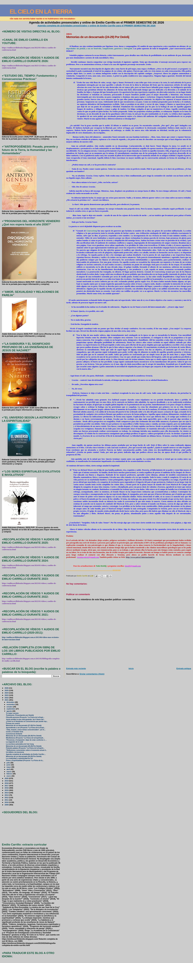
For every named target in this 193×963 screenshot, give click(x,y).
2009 (7, 805)
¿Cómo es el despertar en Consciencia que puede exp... (27, 721)
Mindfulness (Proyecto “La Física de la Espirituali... (25, 738)
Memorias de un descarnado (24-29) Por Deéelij (23, 756)
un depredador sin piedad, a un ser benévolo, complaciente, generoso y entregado (128, 47)
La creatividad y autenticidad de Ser (19, 758)
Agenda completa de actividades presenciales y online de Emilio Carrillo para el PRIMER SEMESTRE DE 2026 (97, 25)
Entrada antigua (183, 668)
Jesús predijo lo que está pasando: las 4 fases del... (25, 719)
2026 (7, 688)
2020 (7, 778)
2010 (7, 802)
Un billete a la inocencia (15, 752)
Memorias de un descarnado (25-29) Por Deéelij (23, 746)
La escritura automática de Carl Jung (20, 744)
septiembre (11, 709)
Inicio (131, 668)
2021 (7, 700)
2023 (7, 695)
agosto (9, 711)
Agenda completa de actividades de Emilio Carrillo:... (26, 754)
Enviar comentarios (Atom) (92, 674)
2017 (7, 786)
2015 (7, 790)
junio (8, 765)
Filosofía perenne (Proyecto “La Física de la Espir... (25, 717)
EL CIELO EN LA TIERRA (41, 11)
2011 (7, 800)
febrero (9, 774)
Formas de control (13, 723)
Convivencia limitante (14, 734)
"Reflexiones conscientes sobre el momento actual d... (26, 750)
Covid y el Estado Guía (14, 732)
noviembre (10, 704)
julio (8, 763)
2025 (7, 690)
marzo (9, 771)
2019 (7, 781)
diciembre (10, 702)
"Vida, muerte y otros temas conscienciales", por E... (26, 730)
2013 (7, 795)
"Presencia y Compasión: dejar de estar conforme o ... (26, 740)
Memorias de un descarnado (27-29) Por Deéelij (23, 725)
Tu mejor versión (12, 713)
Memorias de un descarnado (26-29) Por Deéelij (23, 736)
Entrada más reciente (76, 668)
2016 (7, 788)
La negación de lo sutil (14, 742)
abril (8, 769)
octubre (9, 707)
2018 (7, 783)
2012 (7, 797)
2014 (7, 793)
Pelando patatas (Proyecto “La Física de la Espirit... (25, 748)
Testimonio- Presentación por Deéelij (20, 715)
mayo (8, 767)
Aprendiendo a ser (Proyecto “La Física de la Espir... (25, 727)
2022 (7, 698)
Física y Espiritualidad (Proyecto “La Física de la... (25, 760)
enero (8, 776)
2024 (7, 693)
